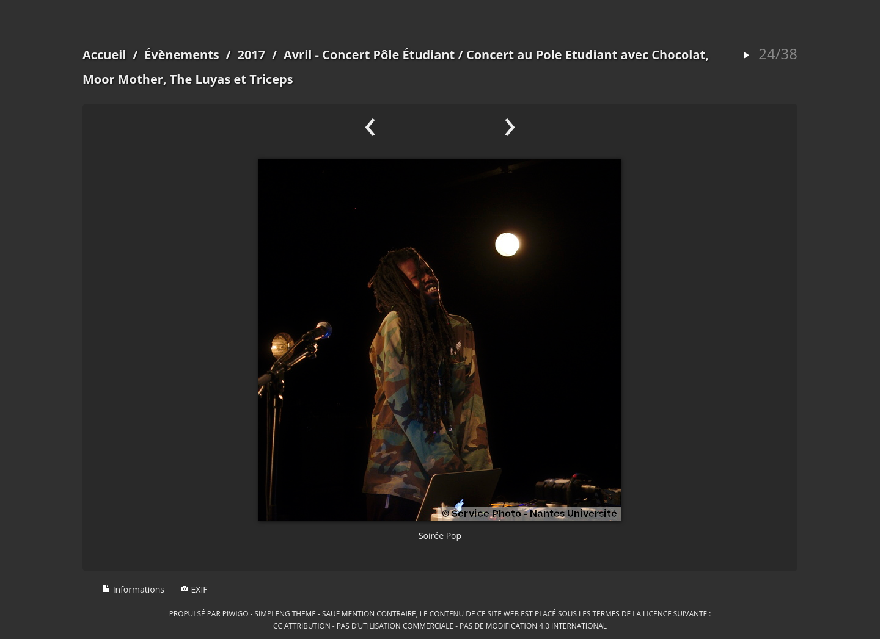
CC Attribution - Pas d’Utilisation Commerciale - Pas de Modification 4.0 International (440, 625)
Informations (133, 589)
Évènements (181, 54)
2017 (251, 54)
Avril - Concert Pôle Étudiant (369, 54)
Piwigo (235, 613)
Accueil (104, 54)
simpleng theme (285, 613)
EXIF (194, 589)
